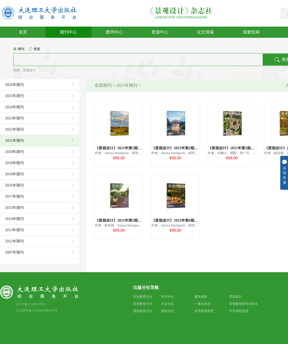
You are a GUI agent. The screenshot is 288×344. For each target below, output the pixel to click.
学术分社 (167, 297)
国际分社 (167, 311)
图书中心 (114, 32)
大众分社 (167, 304)
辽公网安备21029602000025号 (37, 310)
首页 (23, 32)
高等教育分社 (142, 304)
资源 (34, 51)
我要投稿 (251, 32)
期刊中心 (68, 32)
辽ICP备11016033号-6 (31, 304)
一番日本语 (202, 304)
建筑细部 (200, 297)
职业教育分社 (142, 297)
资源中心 (159, 32)
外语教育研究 (204, 311)
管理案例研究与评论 (243, 304)
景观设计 (29, 72)
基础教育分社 (142, 311)
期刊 (18, 51)
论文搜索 (205, 32)
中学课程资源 (238, 311)
